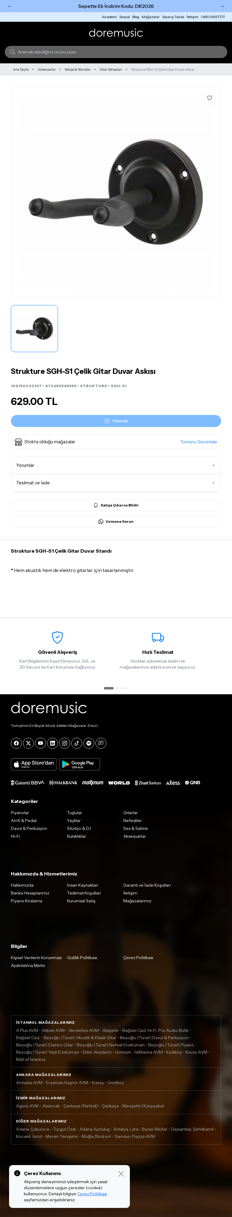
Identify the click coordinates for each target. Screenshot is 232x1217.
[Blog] (100, 743)
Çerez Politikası (138, 957)
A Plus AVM (27, 1030)
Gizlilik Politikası (82, 957)
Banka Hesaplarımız (30, 893)
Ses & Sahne (135, 828)
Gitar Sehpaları (111, 69)
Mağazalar (151, 16)
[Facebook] (16, 743)
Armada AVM (29, 1082)
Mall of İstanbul (30, 1059)
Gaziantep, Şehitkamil (192, 1129)
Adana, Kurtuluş (94, 1129)
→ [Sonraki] (222, 6)
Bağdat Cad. (28, 1037)
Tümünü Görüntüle (198, 442)
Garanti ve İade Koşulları (147, 885)
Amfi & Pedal (24, 820)
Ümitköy (116, 1082)
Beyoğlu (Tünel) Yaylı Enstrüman (47, 1052)
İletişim (192, 16)
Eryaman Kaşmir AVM (67, 1082)
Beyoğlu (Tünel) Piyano (171, 1045)
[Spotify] (88, 743)
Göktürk (123, 1052)
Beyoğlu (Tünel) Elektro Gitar (44, 1045)
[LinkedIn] (52, 743)
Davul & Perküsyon (29, 828)
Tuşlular (74, 812)
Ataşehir (110, 1030)
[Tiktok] (76, 743)
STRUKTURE (93, 386)
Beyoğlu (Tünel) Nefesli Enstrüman (111, 1045)
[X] (28, 743)
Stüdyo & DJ (79, 828)
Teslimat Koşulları (84, 893)
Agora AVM (27, 1106)
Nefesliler (132, 820)
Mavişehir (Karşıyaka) (143, 1106)
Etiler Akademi (97, 1052)
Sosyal (124, 16)
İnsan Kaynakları (82, 885)
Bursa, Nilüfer (154, 1129)
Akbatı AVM (53, 1030)
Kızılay (98, 1082)
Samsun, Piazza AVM (135, 1136)
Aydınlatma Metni (28, 965)
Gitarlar (130, 812)
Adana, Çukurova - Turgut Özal (46, 1129)
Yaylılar (74, 820)
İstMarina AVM (148, 1052)
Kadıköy (174, 1052)
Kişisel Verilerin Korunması (36, 957)
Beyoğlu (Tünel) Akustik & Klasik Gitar (80, 1037)
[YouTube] (40, 743)
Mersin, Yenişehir (62, 1136)
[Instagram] (64, 743)
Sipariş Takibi (173, 16)
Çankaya (110, 1106)
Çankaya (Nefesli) (80, 1106)
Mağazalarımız (137, 901)
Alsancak (51, 1106)
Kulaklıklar (76, 836)
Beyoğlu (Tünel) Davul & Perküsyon (154, 1037)
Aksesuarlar (47, 69)
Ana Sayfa (21, 69)
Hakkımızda (22, 885)
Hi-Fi (15, 836)
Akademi (109, 16)
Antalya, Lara (125, 1129)
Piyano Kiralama (26, 901)
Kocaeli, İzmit (29, 1136)
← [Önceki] (9, 6)
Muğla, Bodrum (96, 1136)
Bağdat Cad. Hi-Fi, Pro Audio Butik (155, 1030)
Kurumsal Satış (81, 901)
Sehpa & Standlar (78, 69)
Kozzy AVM (196, 1052)
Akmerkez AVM (83, 1030)
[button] (116, 442)
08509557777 (213, 16)
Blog (135, 16)
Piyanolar (20, 812)
